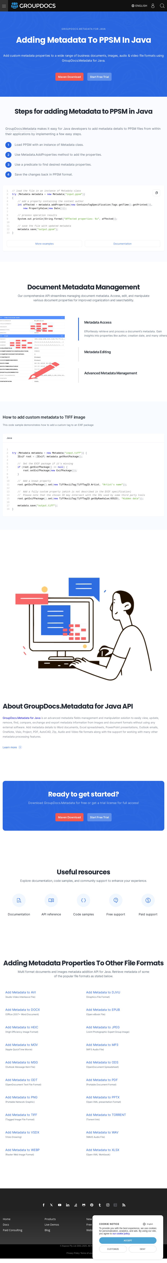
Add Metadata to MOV (21, 1045)
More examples (44, 243)
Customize (113, 1249)
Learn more (10, 747)
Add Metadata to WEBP (22, 1150)
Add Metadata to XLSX (102, 1150)
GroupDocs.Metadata (20, 128)
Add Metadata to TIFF (21, 1115)
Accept (128, 1240)
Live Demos (52, 1224)
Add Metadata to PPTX (102, 1097)
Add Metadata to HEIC (21, 1027)
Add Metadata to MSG (21, 1062)
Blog (47, 1230)
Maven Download (69, 76)
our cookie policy (121, 1233)
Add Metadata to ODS (102, 1062)
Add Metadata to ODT (21, 1080)
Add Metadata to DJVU (103, 992)
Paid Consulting (12, 1230)
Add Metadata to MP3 (102, 1045)
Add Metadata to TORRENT (106, 1115)
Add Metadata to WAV (102, 1132)
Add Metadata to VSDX (22, 1132)
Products (50, 1219)
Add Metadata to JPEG (103, 1027)
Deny (142, 1249)
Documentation (122, 243)
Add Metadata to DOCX (22, 1010)
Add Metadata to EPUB (103, 1010)
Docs (6, 1224)
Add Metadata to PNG (21, 1097)
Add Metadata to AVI (20, 992)
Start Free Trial (99, 76)
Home (7, 1219)
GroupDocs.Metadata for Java (22, 717)
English (139, 5)
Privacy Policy (72, 1253)
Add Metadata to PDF (102, 1080)
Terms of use (86, 1253)
